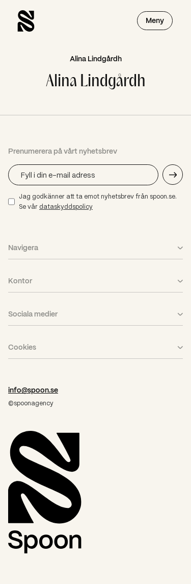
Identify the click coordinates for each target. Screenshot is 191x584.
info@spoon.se (33, 390)
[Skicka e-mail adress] (172, 174)
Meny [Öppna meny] (155, 20)
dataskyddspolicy (66, 206)
